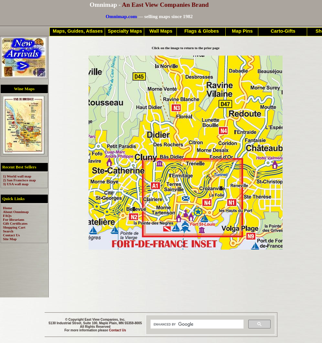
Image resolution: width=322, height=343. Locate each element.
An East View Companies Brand (165, 4)
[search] (196, 324)
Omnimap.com (121, 16)
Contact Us (117, 330)
